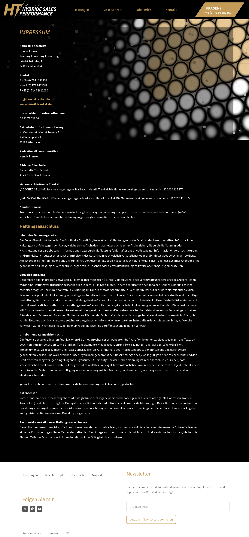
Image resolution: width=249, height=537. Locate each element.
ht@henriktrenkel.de (35, 99)
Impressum (53, 533)
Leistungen (81, 9)
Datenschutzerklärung (32, 533)
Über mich (144, 9)
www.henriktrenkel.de (36, 104)
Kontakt (171, 9)
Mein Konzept (113, 9)
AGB (67, 533)
